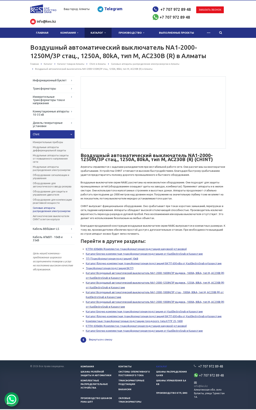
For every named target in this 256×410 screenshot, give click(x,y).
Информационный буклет (50, 80)
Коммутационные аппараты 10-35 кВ (51, 113)
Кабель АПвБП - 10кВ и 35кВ (48, 238)
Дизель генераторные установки (48, 124)
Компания (69, 32)
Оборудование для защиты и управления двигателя (50, 193)
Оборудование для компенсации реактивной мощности (52, 201)
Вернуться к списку (96, 340)
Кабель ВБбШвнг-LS (46, 228)
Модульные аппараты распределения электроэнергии (51, 168)
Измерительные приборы (48, 142)
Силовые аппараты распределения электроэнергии (51, 209)
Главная (42, 32)
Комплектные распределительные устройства (94, 385)
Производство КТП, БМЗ (171, 394)
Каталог (98, 32)
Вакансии (124, 390)
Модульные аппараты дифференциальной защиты (49, 149)
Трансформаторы (44, 88)
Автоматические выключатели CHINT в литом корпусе (51, 218)
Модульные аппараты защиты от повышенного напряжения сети (51, 158)
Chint (36, 134)
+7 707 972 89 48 (175, 9)
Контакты (125, 367)
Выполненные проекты (176, 32)
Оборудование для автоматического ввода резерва (52, 185)
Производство (131, 32)
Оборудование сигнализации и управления (51, 177)
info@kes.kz (201, 387)
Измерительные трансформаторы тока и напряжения (49, 100)
